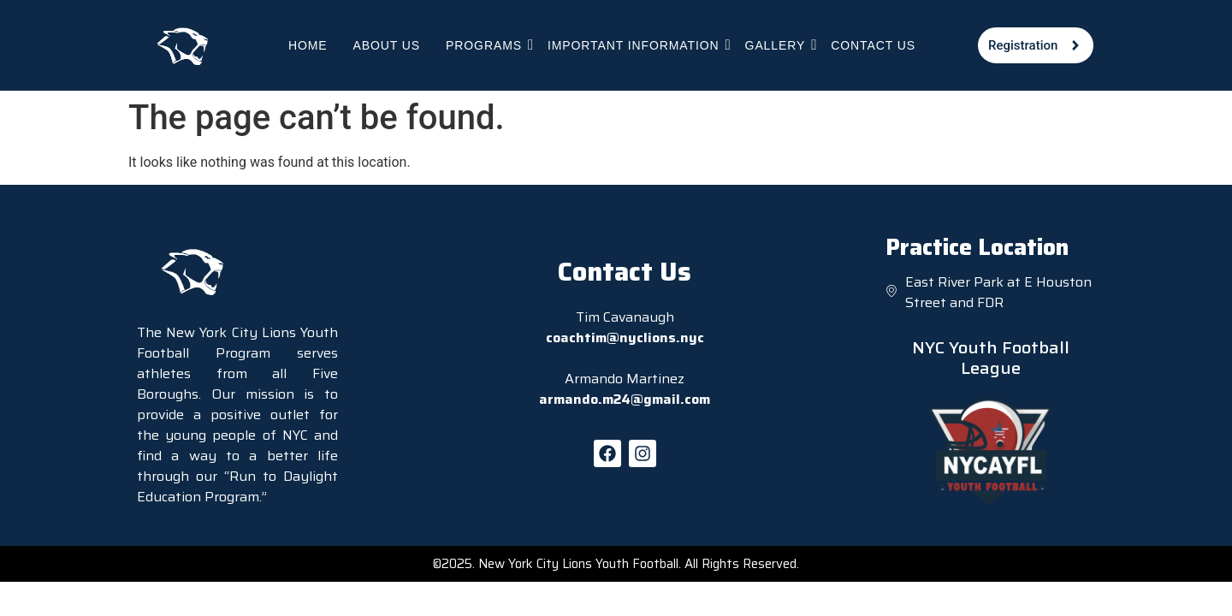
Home (308, 45)
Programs (484, 45)
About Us (387, 45)
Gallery (776, 45)
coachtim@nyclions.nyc (625, 337)
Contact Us (873, 45)
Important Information (634, 45)
